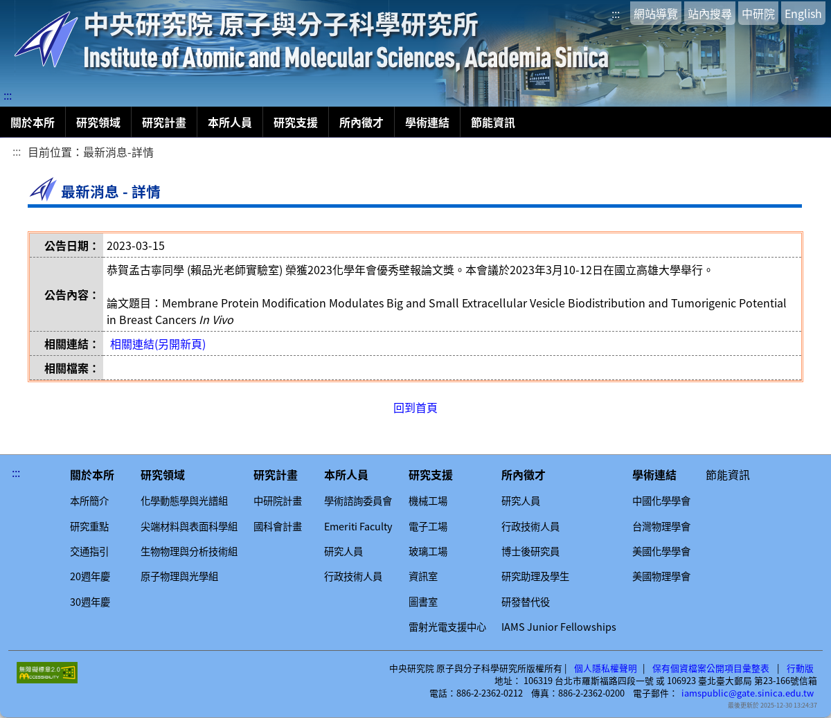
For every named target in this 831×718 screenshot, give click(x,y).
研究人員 (343, 551)
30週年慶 (90, 601)
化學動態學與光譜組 (184, 500)
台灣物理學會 (661, 526)
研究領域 (98, 122)
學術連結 (427, 122)
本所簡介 (89, 500)
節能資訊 (493, 122)
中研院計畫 (277, 500)
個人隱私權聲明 (605, 668)
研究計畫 (164, 122)
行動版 (800, 668)
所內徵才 (361, 122)
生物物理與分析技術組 (189, 551)
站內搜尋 (710, 13)
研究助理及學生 (535, 576)
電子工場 (428, 526)
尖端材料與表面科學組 (189, 526)
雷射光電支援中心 (447, 626)
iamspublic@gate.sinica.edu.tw (747, 693)
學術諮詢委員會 (358, 500)
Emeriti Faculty (358, 526)
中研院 (758, 13)
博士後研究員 (530, 551)
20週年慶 (90, 576)
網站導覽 (656, 13)
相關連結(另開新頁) (158, 343)
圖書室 (423, 601)
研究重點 (89, 526)
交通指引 (89, 551)
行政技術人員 (353, 576)
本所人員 (230, 122)
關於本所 (32, 122)
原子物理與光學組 (179, 576)
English (803, 13)
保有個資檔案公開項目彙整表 (710, 668)
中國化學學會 (661, 500)
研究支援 (296, 122)
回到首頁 (415, 407)
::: (615, 13)
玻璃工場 (428, 551)
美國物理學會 (661, 576)
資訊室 (423, 576)
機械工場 (428, 500)
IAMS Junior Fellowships (558, 626)
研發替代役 (525, 601)
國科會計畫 (277, 526)
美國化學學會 (661, 551)
